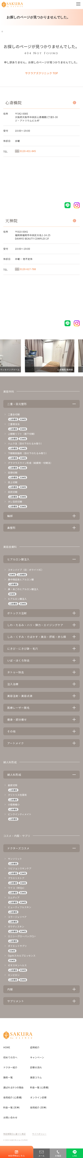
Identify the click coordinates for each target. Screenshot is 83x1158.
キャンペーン (37, 1057)
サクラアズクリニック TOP (41, 73)
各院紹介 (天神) (38, 1107)
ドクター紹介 (10, 1067)
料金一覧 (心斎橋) (39, 1087)
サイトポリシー (39, 1133)
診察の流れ (36, 1067)
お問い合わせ (10, 1117)
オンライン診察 (38, 1097)
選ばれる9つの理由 (13, 1087)
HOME (6, 1047)
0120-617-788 (25, 269)
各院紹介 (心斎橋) (12, 1097)
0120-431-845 (25, 151)
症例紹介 (35, 1047)
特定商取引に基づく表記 (14, 1133)
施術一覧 (8, 1077)
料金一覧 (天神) (11, 1107)
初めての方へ (10, 1057)
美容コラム (36, 1077)
